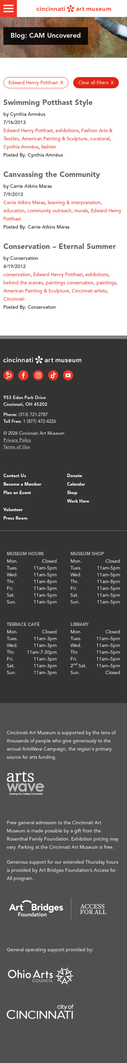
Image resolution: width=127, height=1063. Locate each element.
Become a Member (22, 484)
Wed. (12, 575)
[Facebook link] (23, 375)
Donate (74, 476)
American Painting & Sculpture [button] (54, 139)
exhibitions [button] (67, 130)
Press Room (15, 518)
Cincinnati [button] (13, 299)
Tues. (12, 568)
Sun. (11, 602)
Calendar (76, 484)
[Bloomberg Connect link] (8, 375)
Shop (72, 493)
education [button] (14, 211)
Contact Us (14, 476)
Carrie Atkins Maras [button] (24, 202)
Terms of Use (16, 447)
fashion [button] (48, 147)
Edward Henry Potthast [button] (28, 130)
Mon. (12, 561)
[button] (35, 82)
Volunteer (13, 510)
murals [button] (81, 211)
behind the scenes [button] (23, 283)
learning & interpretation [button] (74, 202)
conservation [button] (16, 274)
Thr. (11, 581)
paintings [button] (106, 283)
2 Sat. (78, 666)
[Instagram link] (38, 375)
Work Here (78, 501)
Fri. (10, 588)
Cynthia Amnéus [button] (21, 147)
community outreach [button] (49, 211)
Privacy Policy (17, 440)
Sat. (11, 595)
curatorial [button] (100, 139)
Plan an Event (17, 493)
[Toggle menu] (8, 8)
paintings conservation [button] (70, 283)
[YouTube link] (68, 375)
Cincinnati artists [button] (89, 291)
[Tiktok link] (53, 375)
